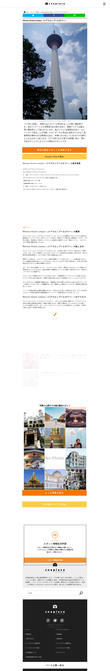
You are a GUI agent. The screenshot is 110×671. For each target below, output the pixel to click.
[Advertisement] (55, 208)
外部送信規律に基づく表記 (33, 657)
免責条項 (59, 638)
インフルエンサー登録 (63, 648)
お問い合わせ (29, 638)
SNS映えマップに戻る (54, 504)
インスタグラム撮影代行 (63, 643)
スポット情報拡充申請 (55, 578)
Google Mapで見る (54, 156)
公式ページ (26, 227)
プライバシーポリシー (63, 629)
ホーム (27, 629)
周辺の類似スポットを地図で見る (54, 150)
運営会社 (28, 634)
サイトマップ (60, 652)
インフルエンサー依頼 (32, 648)
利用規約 (59, 634)
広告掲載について (31, 652)
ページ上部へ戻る (55, 665)
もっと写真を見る (54, 493)
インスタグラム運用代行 (32, 643)
